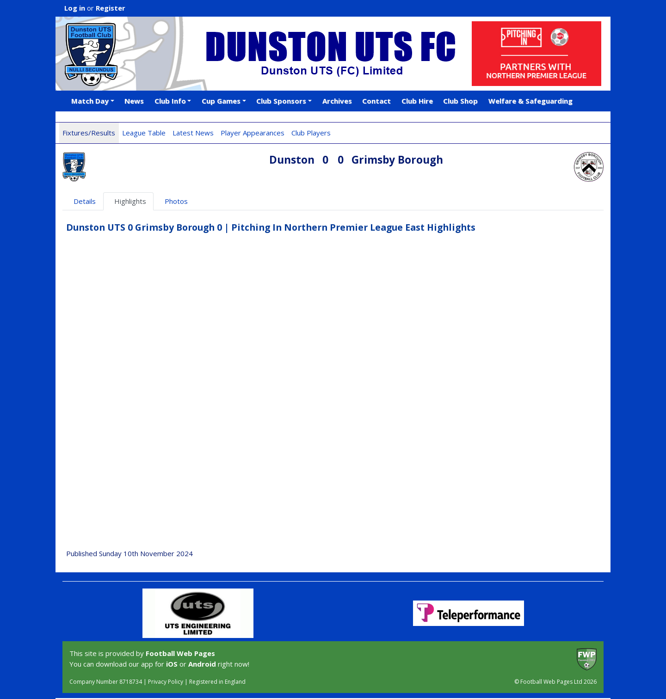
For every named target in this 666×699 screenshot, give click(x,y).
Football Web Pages (180, 653)
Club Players (311, 132)
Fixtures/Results (88, 132)
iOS (172, 663)
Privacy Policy (165, 682)
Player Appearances (252, 132)
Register (110, 7)
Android (202, 663)
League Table (144, 132)
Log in (74, 7)
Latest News (193, 132)
